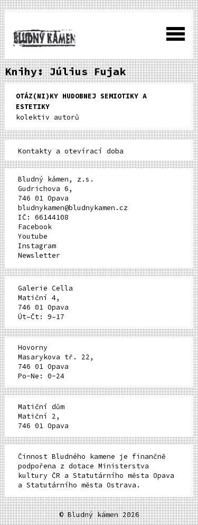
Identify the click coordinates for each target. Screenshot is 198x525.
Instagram (37, 245)
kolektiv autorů (81, 107)
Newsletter (39, 255)
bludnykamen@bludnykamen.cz (73, 207)
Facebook (35, 226)
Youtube (33, 236)
